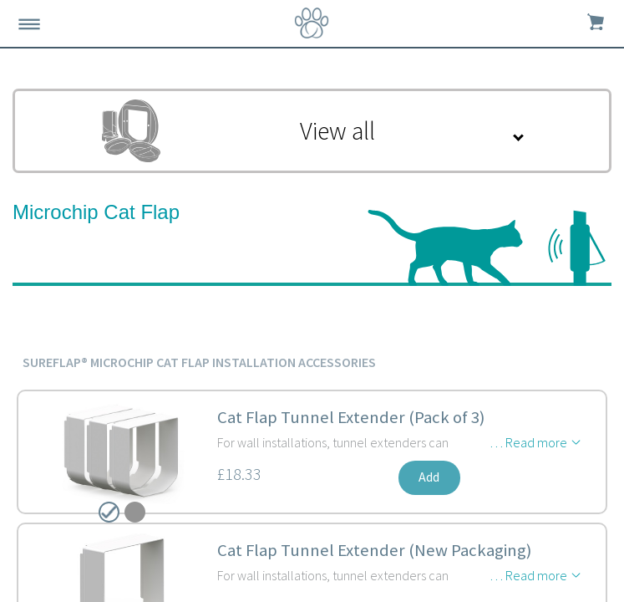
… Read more (528, 442)
